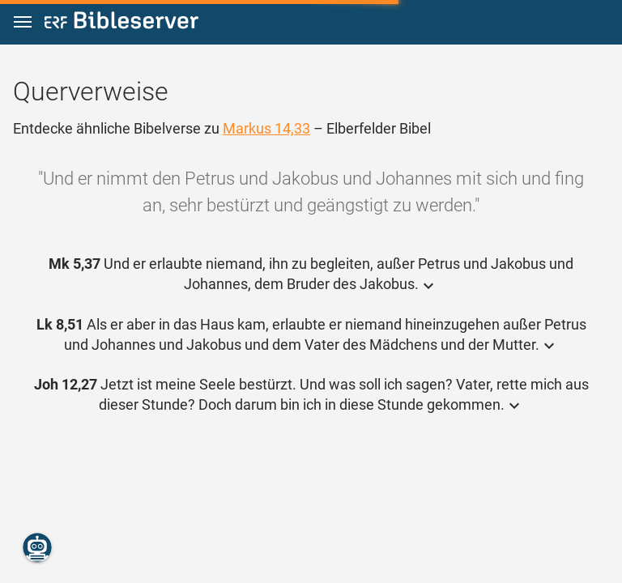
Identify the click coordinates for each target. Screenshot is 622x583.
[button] (23, 22)
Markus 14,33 (266, 128)
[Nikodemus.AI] (37, 547)
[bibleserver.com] (121, 23)
